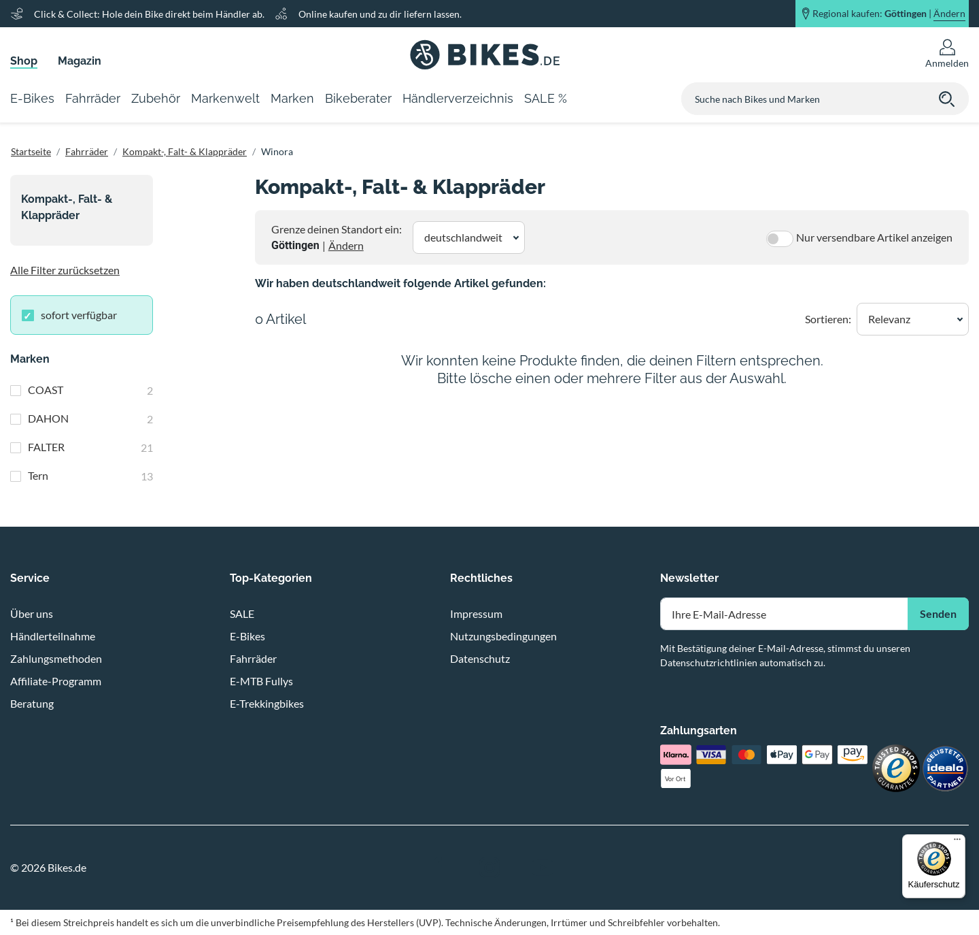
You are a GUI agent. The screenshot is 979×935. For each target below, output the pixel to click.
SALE (242, 613)
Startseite (31, 151)
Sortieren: (828, 318)
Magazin (79, 60)
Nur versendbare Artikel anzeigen (874, 237)
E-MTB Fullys (261, 680)
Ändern (346, 245)
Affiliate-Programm (55, 680)
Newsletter (689, 578)
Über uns (31, 613)
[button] (469, 237)
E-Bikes (247, 635)
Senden (938, 613)
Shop (23, 60)
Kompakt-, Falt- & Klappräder (184, 151)
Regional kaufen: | (888, 13)
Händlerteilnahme (52, 635)
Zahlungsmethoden (56, 658)
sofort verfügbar (79, 314)
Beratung (32, 703)
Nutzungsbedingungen (503, 635)
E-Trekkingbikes (267, 703)
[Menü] (957, 842)
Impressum (476, 613)
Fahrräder (86, 151)
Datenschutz (480, 658)
